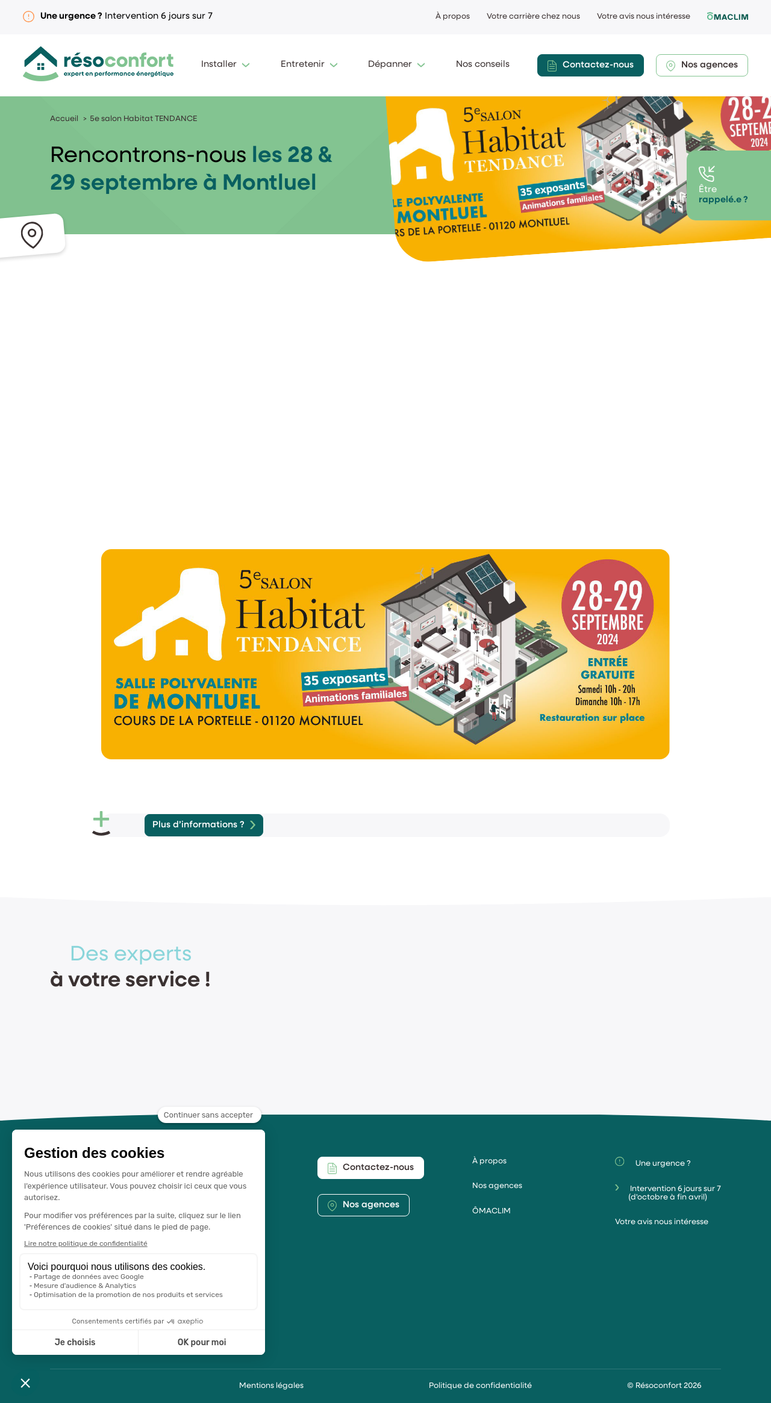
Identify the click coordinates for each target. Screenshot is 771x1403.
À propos (452, 16)
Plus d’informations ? (198, 825)
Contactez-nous (591, 66)
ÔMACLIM (491, 1211)
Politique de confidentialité (480, 1386)
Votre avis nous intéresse (643, 16)
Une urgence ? (652, 1162)
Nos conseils (483, 64)
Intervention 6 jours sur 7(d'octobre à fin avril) (668, 1192)
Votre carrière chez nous (533, 16)
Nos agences (702, 66)
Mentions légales (271, 1386)
